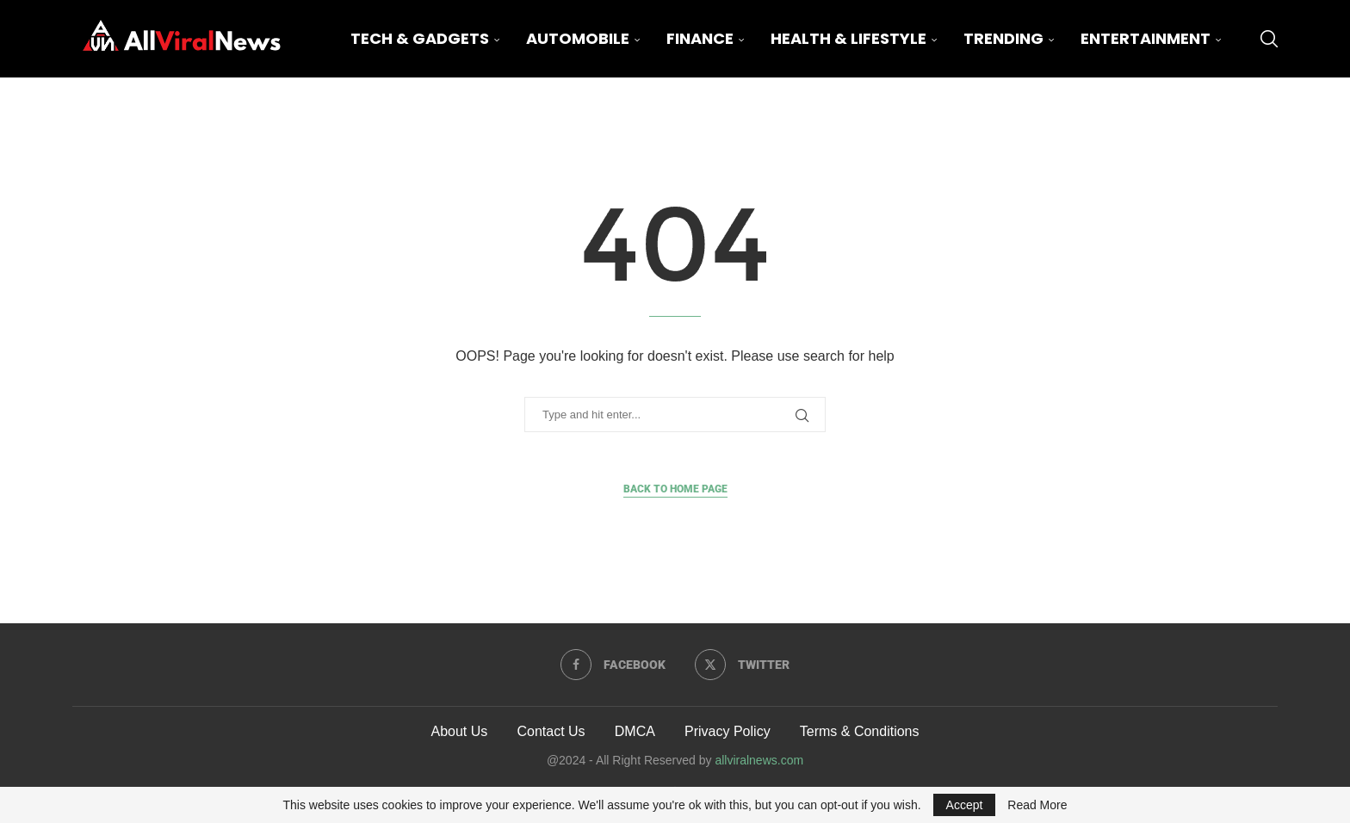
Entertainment (1146, 38)
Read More (1037, 805)
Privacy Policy (727, 731)
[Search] (1269, 39)
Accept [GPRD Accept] (964, 805)
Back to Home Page (675, 489)
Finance (700, 38)
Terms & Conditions (860, 731)
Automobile (577, 38)
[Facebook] (613, 664)
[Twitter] (742, 664)
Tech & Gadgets (419, 38)
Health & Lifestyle (848, 38)
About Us (458, 731)
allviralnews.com (759, 760)
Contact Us (551, 731)
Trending (1003, 38)
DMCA (635, 731)
